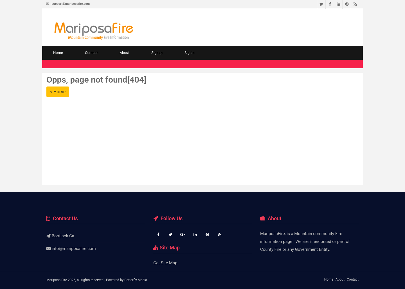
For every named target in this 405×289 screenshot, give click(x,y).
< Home (58, 91)
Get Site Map (165, 262)
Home (58, 53)
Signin (189, 53)
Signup (157, 53)
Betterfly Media (135, 280)
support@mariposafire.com (71, 4)
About (124, 53)
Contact (91, 53)
